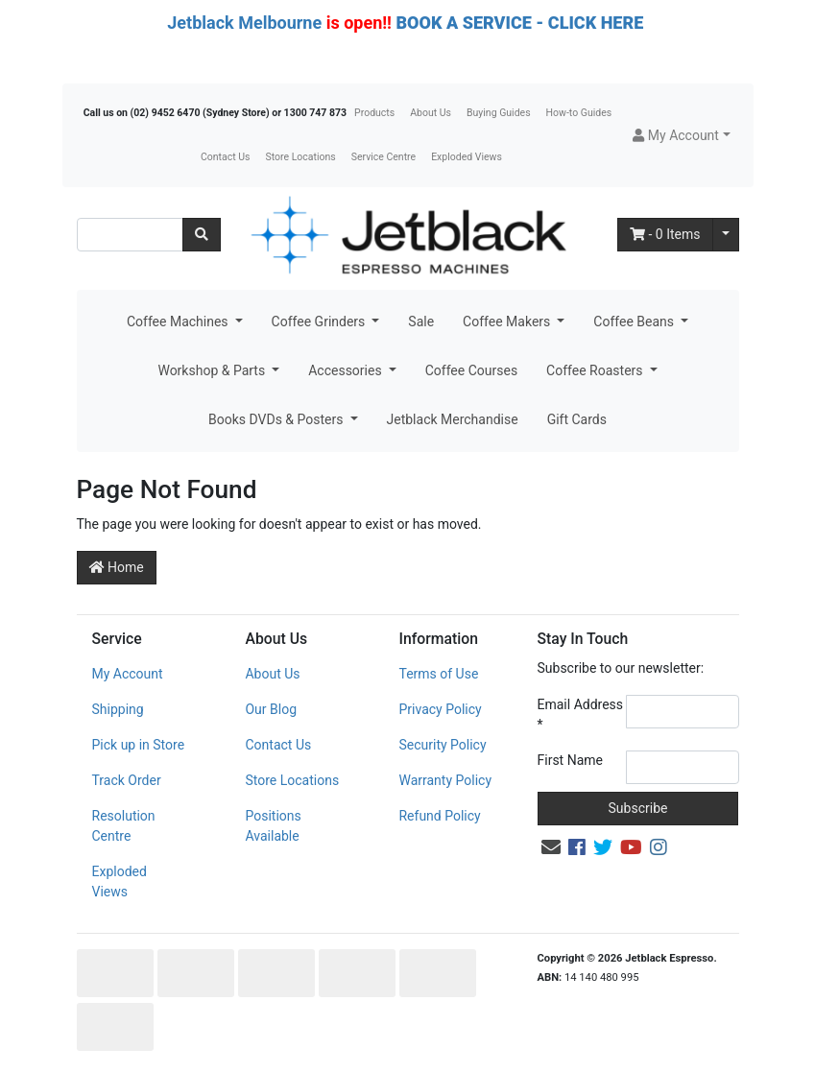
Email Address (581, 714)
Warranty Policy (444, 780)
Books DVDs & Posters (277, 419)
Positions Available (272, 826)
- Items (665, 234)
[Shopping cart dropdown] (725, 234)
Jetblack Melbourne (244, 22)
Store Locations (300, 157)
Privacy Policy (439, 709)
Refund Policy (439, 815)
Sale (421, 321)
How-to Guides (579, 113)
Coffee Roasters (596, 370)
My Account (127, 673)
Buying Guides (499, 113)
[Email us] (551, 847)
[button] (681, 135)
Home (116, 567)
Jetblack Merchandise (452, 419)
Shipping (118, 709)
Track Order (126, 780)
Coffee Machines (179, 321)
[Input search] (130, 234)
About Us (430, 113)
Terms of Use (438, 673)
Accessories (346, 370)
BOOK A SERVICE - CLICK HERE (519, 22)
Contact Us (226, 157)
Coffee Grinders (320, 321)
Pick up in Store (138, 744)
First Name (570, 760)
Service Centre (383, 157)
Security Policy (442, 744)
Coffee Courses (471, 370)
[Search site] (201, 234)
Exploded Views (466, 157)
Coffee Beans (635, 321)
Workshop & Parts (212, 370)
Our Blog (271, 709)
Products (374, 113)
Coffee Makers (508, 321)
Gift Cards (577, 419)
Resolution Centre (124, 826)
